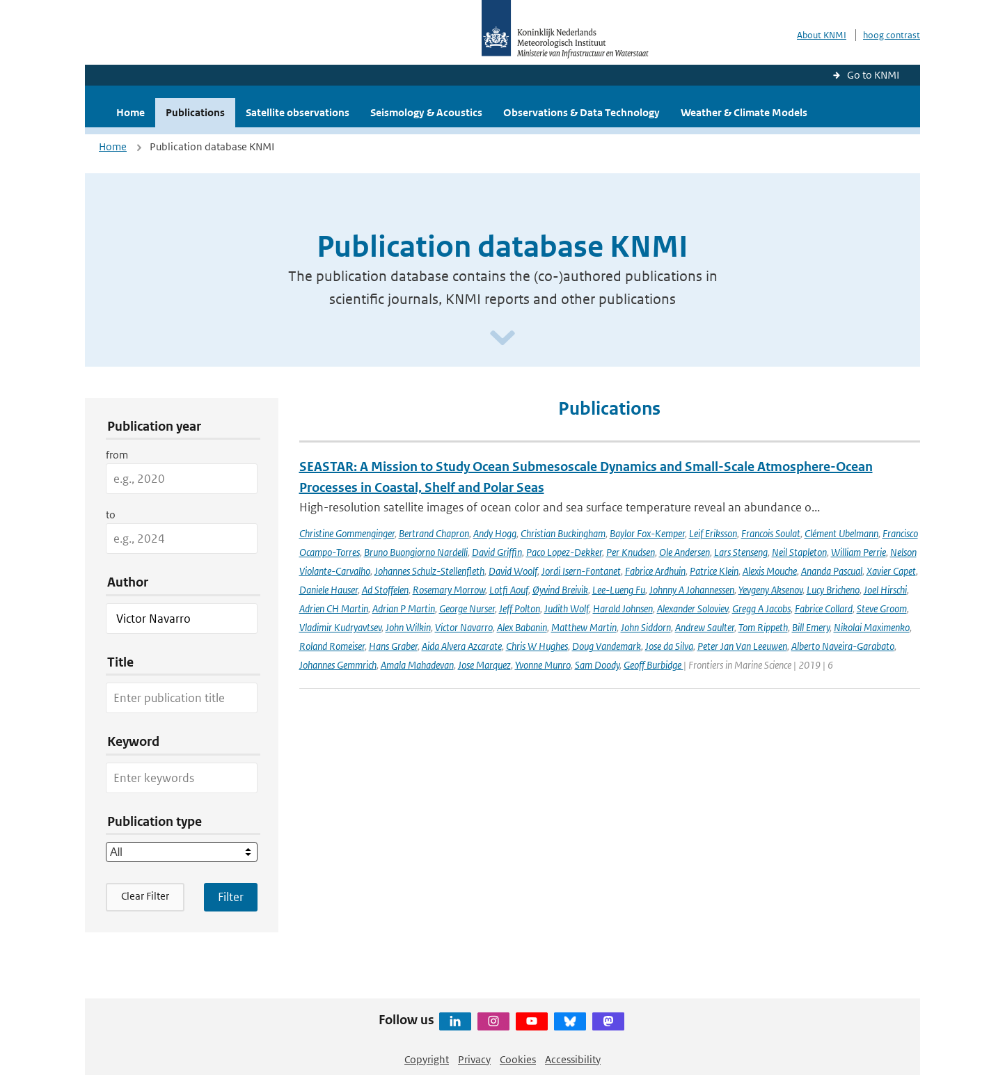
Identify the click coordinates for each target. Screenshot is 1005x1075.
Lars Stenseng (741, 552)
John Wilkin (408, 627)
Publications (195, 112)
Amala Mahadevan (417, 664)
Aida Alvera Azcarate (462, 646)
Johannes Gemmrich (338, 664)
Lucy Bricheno (833, 589)
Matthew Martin (584, 627)
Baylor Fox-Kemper (647, 533)
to (111, 514)
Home (130, 112)
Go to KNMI (873, 74)
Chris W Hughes (537, 646)
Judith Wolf (566, 608)
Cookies (518, 1059)
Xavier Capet (891, 571)
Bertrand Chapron (434, 533)
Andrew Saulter (704, 627)
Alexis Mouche (770, 571)
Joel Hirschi (885, 589)
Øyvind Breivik (560, 589)
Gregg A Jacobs (761, 608)
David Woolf (513, 571)
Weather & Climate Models (744, 112)
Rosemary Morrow (449, 589)
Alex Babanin (522, 627)
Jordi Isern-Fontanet (581, 571)
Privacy (474, 1059)
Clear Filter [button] (145, 895)
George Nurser (467, 608)
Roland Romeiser (332, 646)
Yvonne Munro (543, 664)
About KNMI (821, 35)
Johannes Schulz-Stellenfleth (429, 571)
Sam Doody (597, 664)
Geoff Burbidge (653, 664)
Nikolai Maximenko (872, 627)
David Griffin (497, 552)
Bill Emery (811, 627)
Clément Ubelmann (841, 533)
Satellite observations (297, 112)
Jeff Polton (519, 608)
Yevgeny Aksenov (770, 589)
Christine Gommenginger (347, 533)
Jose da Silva (669, 646)
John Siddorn (646, 627)
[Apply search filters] (231, 897)
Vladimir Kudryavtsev (340, 627)
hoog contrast (891, 35)
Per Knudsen (630, 552)
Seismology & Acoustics (426, 112)
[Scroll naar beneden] (502, 338)
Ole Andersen (684, 552)
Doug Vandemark (606, 646)
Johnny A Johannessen (691, 589)
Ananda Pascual (831, 571)
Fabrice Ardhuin (655, 571)
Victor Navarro (464, 627)
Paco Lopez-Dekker (564, 552)
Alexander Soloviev (692, 608)
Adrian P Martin (403, 608)
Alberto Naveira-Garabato (842, 646)
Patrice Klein (714, 571)
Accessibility (573, 1059)
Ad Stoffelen (385, 589)
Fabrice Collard (824, 608)
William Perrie (858, 552)
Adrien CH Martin (333, 608)
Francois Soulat (770, 533)
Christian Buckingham (563, 533)
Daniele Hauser (328, 589)
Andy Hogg (494, 533)
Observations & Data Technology (581, 112)
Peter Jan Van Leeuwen (742, 646)
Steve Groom (882, 608)
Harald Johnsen (623, 608)
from (117, 454)
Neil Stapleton (799, 552)
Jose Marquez (484, 664)
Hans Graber (393, 646)
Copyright (426, 1059)
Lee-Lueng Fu (618, 589)
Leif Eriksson (713, 533)
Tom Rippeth (763, 627)
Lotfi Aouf (508, 589)
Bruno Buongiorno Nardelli (416, 552)
